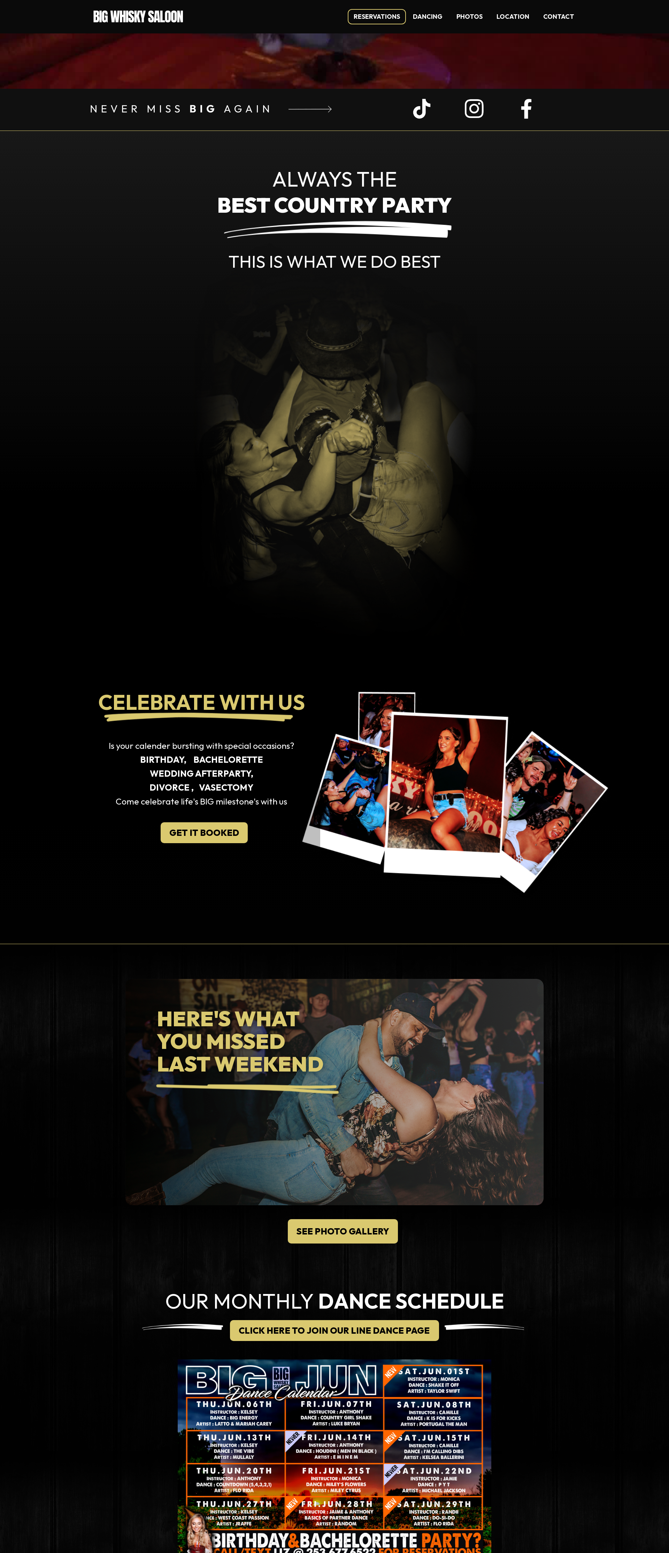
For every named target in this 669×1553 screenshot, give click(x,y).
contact (558, 17)
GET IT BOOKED (204, 832)
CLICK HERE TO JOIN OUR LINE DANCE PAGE (334, 1330)
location (513, 17)
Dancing (428, 17)
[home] (138, 14)
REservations (377, 17)
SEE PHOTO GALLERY (343, 1231)
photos (469, 17)
